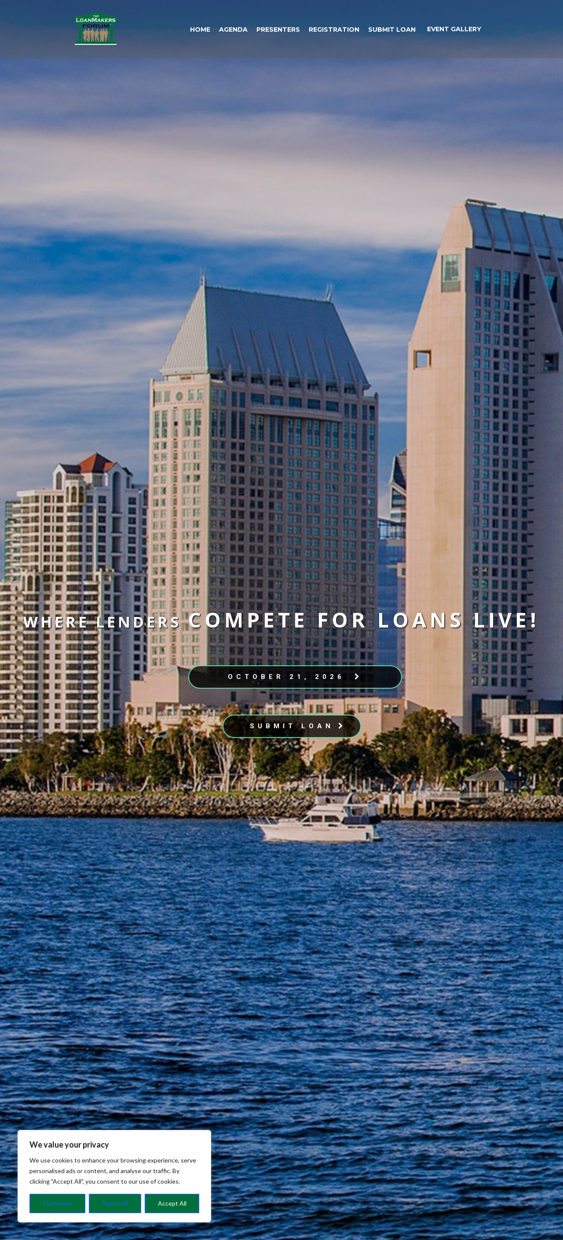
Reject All (115, 1203)
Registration (334, 29)
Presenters (278, 29)
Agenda (233, 29)
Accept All (172, 1203)
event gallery (454, 29)
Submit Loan (392, 29)
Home (200, 29)
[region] (114, 1176)
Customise (58, 1203)
